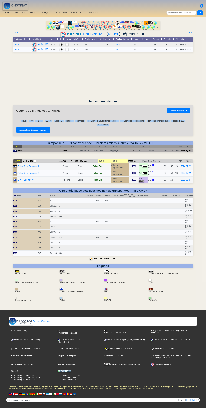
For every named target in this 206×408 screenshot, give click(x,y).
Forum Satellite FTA (68, 380)
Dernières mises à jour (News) (25, 339)
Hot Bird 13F (42, 49)
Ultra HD (58, 121)
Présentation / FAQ (19, 330)
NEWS (7, 13)
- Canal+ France (175, 355)
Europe (83, 161)
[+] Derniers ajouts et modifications (102, 121)
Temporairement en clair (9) (118, 349)
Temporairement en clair (158, 121)
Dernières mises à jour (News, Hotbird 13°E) (124, 339)
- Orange (158, 358)
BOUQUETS (47, 13)
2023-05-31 (186, 179)
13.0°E (113, 34)
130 (76, 161)
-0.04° (118, 44)
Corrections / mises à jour (104, 259)
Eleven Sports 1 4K (26, 179)
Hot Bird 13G (94, 34)
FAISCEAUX (61, 13)
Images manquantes (66, 364)
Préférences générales (67, 331)
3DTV (48, 121)
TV (31, 121)
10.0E (189, 33)
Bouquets (155, 355)
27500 (130, 161)
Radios (69, 121)
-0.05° (118, 49)
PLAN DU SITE (92, 13)
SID (133, 150)
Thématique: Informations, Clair (27, 377)
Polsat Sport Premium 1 (28, 166)
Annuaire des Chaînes (113, 355)
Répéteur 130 (178, 121)
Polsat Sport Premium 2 (28, 173)
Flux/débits (103, 125)
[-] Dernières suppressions (133, 121)
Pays (65, 150)
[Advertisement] (103, 76)
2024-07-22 (186, 166)
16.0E (16, 33)
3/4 (135, 161)
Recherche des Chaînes (162, 349)
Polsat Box (97, 166)
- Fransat (165, 358)
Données (80, 121)
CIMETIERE (76, 13)
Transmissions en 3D (161, 364)
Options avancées (178, 111)
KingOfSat (190, 400)
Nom (20, 150)
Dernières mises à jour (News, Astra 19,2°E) (171, 339)
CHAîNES (33, 13)
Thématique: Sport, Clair (24, 375)
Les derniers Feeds (68, 377)
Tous (24, 121)
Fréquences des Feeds (70, 375)
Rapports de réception (67, 355)
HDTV (39, 121)
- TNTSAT (186, 355)
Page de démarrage (29, 321)
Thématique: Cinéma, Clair (25, 380)
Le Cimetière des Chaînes (22, 364)
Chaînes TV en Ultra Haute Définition (122, 364)
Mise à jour (186, 150)
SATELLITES (19, 13)
